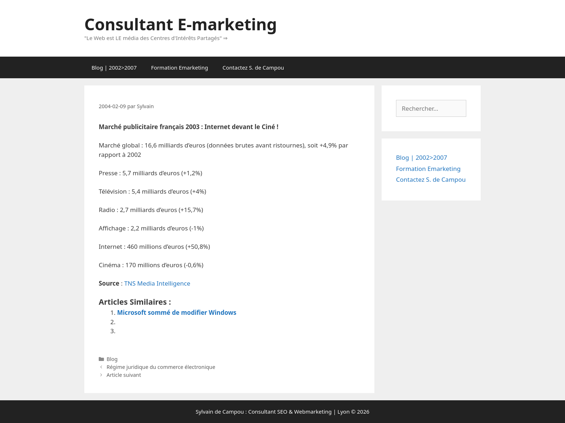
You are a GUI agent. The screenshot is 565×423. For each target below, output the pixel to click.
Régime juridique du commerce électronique (161, 366)
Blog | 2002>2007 (114, 67)
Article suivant (124, 374)
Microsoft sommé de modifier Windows (176, 312)
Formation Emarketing (179, 67)
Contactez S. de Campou (253, 67)
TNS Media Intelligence (157, 283)
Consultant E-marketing (180, 24)
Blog (112, 359)
